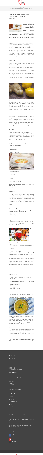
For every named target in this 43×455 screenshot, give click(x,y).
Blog (11, 404)
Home (20, 7)
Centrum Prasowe (13, 401)
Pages (23, 7)
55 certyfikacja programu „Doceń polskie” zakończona (19, 414)
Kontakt (11, 402)
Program (11, 396)
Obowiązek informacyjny (14, 406)
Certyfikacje (12, 399)
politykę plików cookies (19, 454)
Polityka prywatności (13, 407)
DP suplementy (13, 397)
